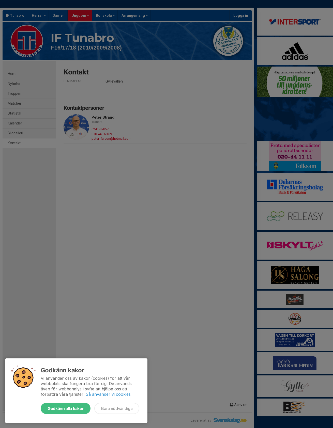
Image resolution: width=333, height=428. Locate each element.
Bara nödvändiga (116, 408)
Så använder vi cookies (108, 394)
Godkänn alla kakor (66, 408)
